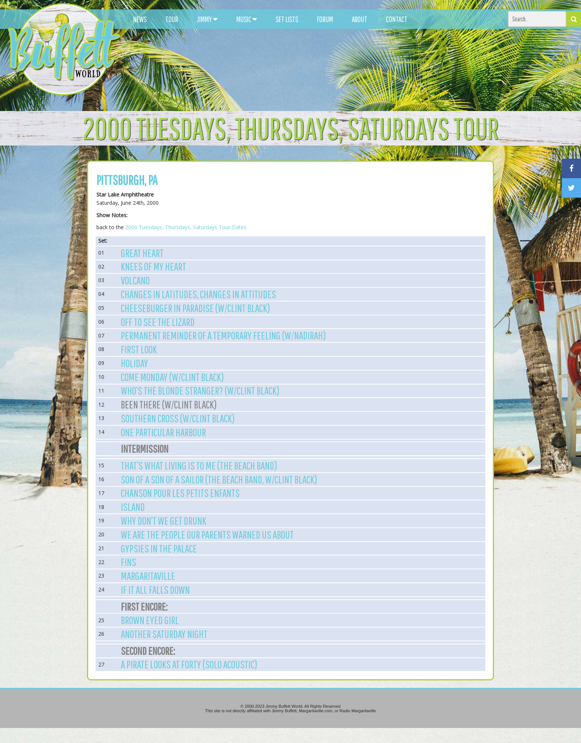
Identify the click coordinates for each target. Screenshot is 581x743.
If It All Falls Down (155, 589)
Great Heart (142, 252)
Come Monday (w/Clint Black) (172, 377)
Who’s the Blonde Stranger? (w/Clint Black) (200, 390)
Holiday (134, 363)
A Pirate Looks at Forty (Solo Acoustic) (189, 664)
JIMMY (207, 19)
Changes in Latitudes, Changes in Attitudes (198, 294)
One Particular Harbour (163, 432)
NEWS (140, 19)
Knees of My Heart (153, 266)
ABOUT (359, 19)
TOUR (171, 19)
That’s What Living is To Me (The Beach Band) (199, 465)
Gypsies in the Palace (159, 548)
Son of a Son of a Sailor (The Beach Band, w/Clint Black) (219, 479)
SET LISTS (287, 19)
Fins (128, 561)
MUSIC (246, 19)
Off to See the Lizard (158, 321)
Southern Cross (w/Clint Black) (178, 418)
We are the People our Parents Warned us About (207, 534)
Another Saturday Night (164, 633)
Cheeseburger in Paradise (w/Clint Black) (195, 308)
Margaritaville (148, 575)
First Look (139, 349)
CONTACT (396, 19)
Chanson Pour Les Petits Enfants (180, 492)
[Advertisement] (359, 67)
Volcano (135, 280)
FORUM (325, 19)
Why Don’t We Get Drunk (163, 520)
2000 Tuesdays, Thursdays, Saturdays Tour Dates (185, 227)
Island (133, 506)
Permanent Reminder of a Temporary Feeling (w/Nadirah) (223, 335)
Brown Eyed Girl (150, 620)
